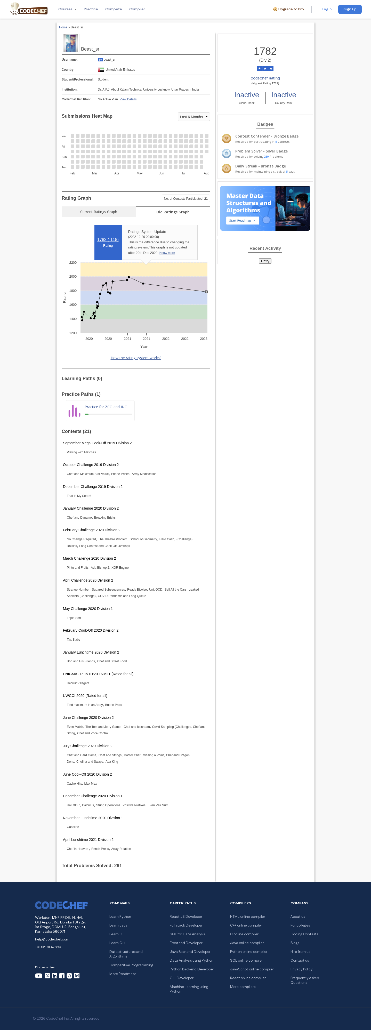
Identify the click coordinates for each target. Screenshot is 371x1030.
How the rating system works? (136, 357)
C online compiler (244, 934)
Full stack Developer (186, 925)
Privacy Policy (301, 969)
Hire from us (300, 951)
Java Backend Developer (190, 951)
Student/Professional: (78, 79)
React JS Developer (186, 916)
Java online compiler (247, 943)
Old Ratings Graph (173, 212)
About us (298, 916)
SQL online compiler (246, 960)
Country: (68, 69)
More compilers (242, 986)
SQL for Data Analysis (187, 934)
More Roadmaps (122, 974)
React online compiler (248, 978)
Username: (70, 59)
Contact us (300, 960)
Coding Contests (304, 934)
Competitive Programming (131, 965)
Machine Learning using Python (189, 989)
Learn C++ (117, 943)
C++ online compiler (246, 925)
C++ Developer (181, 978)
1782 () (108, 239)
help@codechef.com (52, 939)
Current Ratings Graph (98, 211)
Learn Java (118, 925)
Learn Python (120, 916)
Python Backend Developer (192, 969)
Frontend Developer (186, 943)
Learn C (115, 934)
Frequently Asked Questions (305, 980)
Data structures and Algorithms (126, 954)
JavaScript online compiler (252, 969)
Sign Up (350, 9)
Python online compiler (249, 951)
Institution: (70, 89)
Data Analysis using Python (191, 960)
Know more (167, 253)
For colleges (300, 925)
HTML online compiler (247, 916)
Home (63, 27)
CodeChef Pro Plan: (76, 99)
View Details (128, 99)
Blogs (295, 943)
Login (327, 9)
